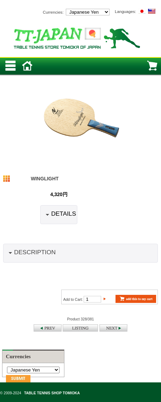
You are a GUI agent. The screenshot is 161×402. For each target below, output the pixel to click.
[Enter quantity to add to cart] (92, 299)
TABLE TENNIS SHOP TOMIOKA (52, 393)
